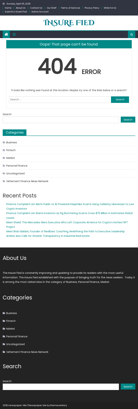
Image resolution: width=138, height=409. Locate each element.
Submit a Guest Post (16, 11)
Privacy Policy (92, 7)
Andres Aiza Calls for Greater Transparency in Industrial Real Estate (48, 236)
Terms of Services (70, 7)
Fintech (11, 150)
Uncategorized (15, 173)
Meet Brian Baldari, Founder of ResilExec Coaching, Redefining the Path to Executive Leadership (65, 231)
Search (7, 114)
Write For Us (110, 7)
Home (8, 7)
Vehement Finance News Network (27, 181)
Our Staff (51, 7)
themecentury (58, 405)
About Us (21, 7)
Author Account (40, 11)
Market (10, 158)
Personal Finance (16, 165)
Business (11, 142)
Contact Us (36, 7)
